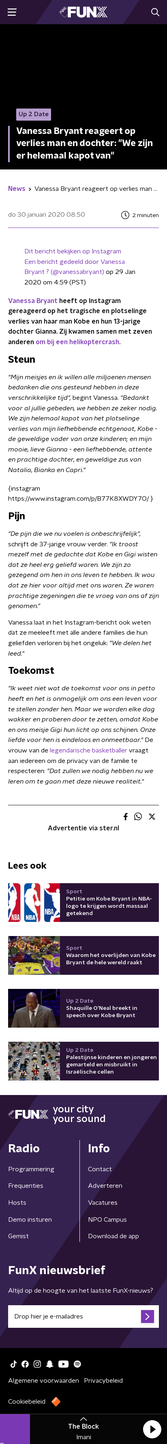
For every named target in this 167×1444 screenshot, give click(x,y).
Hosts (17, 1203)
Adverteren (105, 1186)
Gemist (18, 1236)
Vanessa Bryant (33, 301)
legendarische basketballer (88, 750)
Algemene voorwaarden (43, 1380)
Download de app (113, 1236)
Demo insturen (30, 1219)
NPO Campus (107, 1219)
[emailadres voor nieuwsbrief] (83, 1316)
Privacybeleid (103, 1380)
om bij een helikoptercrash (77, 342)
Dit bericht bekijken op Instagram (72, 251)
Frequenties (25, 1186)
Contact (100, 1169)
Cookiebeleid (26, 1401)
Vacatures (103, 1203)
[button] (152, 1429)
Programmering (31, 1169)
